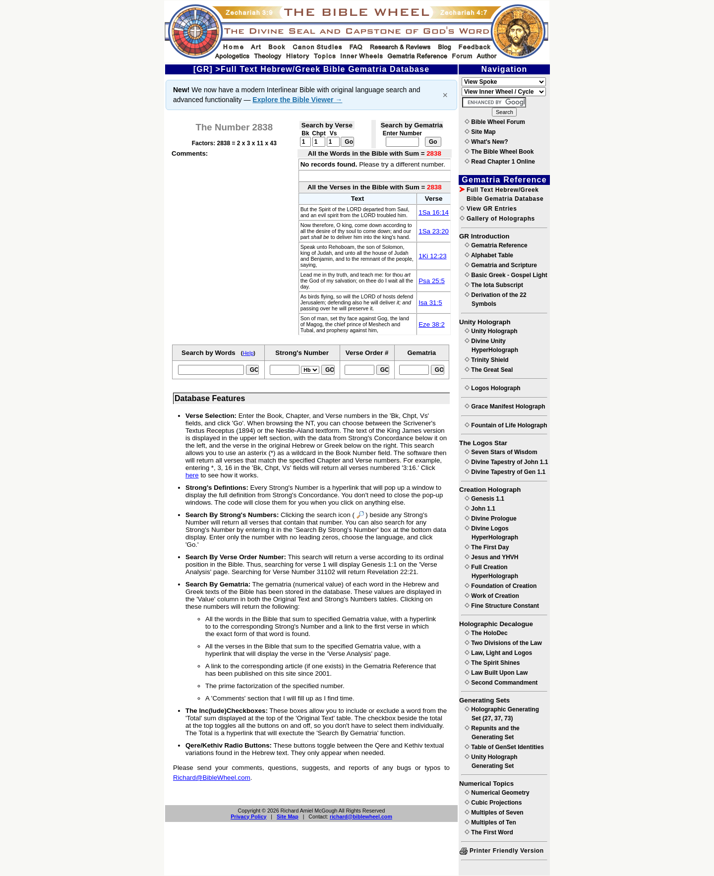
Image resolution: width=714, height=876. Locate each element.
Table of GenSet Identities (504, 747)
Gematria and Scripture (501, 265)
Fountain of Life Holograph (506, 425)
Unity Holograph (491, 331)
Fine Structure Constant (502, 605)
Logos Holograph (493, 388)
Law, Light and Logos (498, 652)
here (192, 475)
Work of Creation (492, 595)
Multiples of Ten (490, 822)
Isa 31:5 (430, 302)
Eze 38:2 (431, 324)
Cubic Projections (493, 802)
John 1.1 (480, 508)
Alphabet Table (489, 255)
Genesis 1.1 (484, 498)
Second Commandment (501, 682)
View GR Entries (488, 208)
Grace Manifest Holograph (505, 406)
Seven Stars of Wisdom (501, 452)
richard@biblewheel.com (361, 816)
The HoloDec (486, 633)
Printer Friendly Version (502, 850)
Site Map (287, 816)
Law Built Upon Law (496, 672)
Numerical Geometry (497, 792)
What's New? (486, 141)
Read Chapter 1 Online (500, 161)
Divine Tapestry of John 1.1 (506, 462)
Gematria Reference (496, 245)
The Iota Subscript (494, 285)
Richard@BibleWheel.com (211, 777)
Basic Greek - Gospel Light (506, 275)
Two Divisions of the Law (503, 643)
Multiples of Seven (494, 812)
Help (247, 353)
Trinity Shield (487, 359)
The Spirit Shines (492, 662)
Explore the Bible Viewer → (297, 100)
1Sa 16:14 (433, 212)
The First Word (489, 832)
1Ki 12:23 (432, 256)
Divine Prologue (491, 518)
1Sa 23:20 (433, 231)
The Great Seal (489, 369)
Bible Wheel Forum (495, 121)
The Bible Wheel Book (499, 151)
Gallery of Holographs (497, 218)
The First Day (487, 547)
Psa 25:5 (431, 281)
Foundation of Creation (500, 586)
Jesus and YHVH (491, 557)
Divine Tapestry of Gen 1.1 (505, 471)
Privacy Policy (248, 816)
